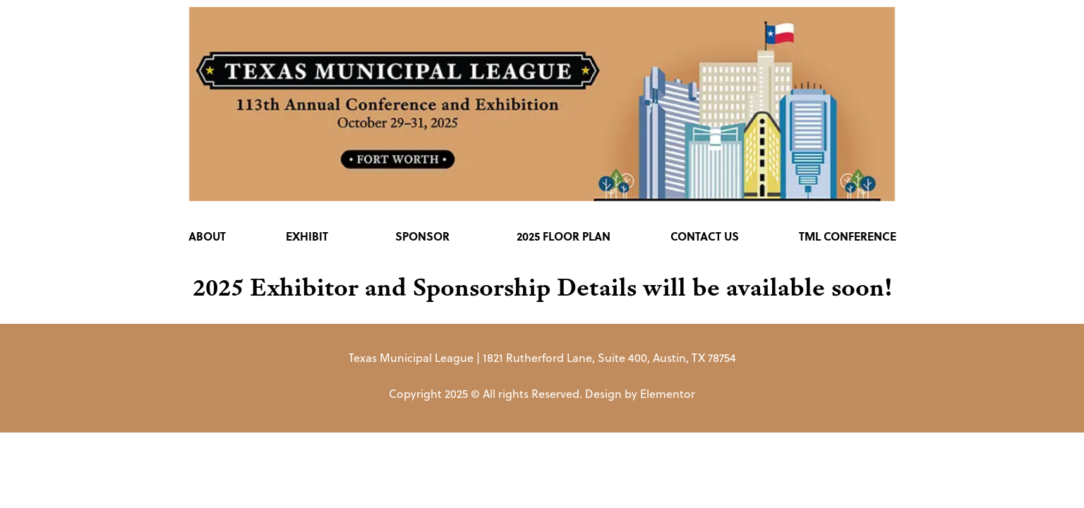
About (207, 236)
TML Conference (847, 236)
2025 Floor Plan (563, 236)
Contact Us (704, 236)
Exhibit (310, 236)
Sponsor (426, 236)
